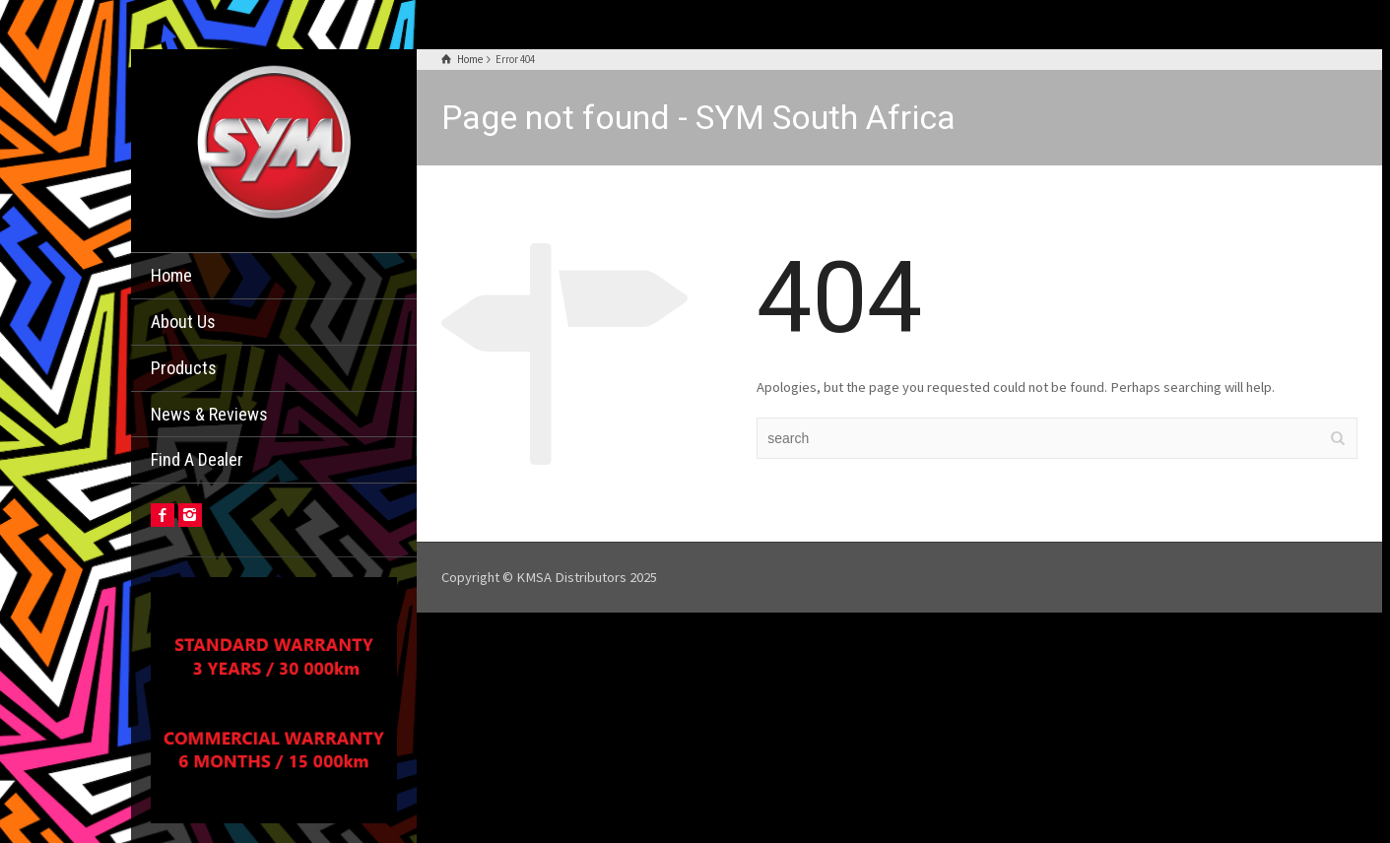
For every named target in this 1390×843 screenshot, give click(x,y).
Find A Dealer (197, 459)
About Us (183, 321)
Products (184, 367)
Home (171, 275)
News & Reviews (209, 414)
